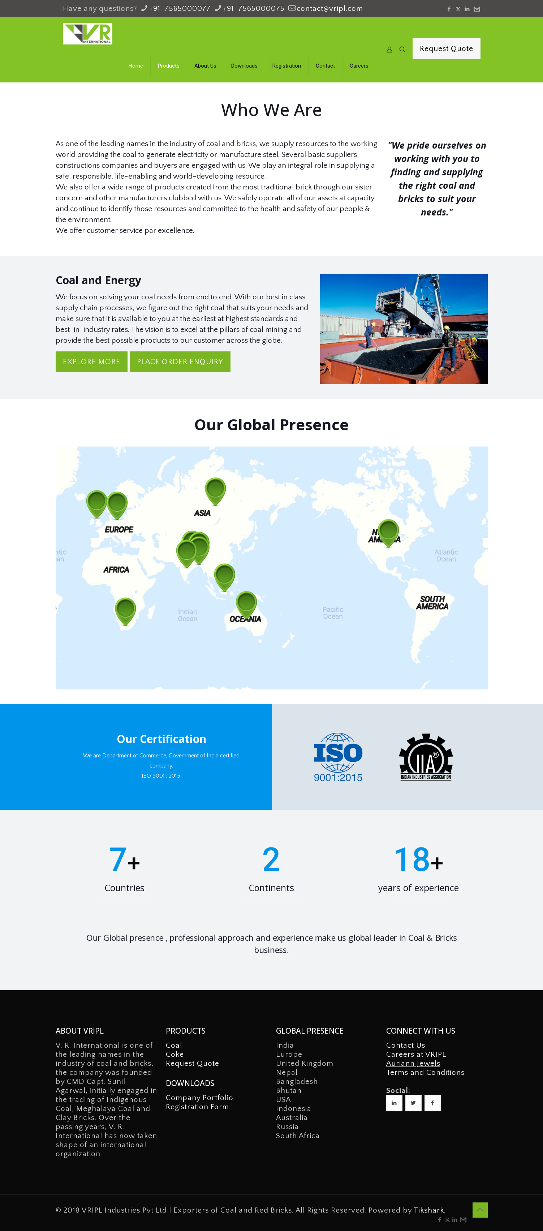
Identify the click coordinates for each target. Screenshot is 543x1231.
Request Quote (446, 48)
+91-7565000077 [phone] (180, 8)
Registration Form (197, 1107)
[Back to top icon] (480, 1210)
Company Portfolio (199, 1098)
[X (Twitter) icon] (458, 9)
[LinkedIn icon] (467, 9)
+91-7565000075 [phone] (254, 8)
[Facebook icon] (449, 9)
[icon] (476, 9)
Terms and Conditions (425, 1072)
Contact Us (405, 1045)
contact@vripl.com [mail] (330, 8)
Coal (174, 1045)
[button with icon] (394, 1103)
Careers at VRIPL (416, 1054)
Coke (175, 1054)
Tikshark (429, 1210)
